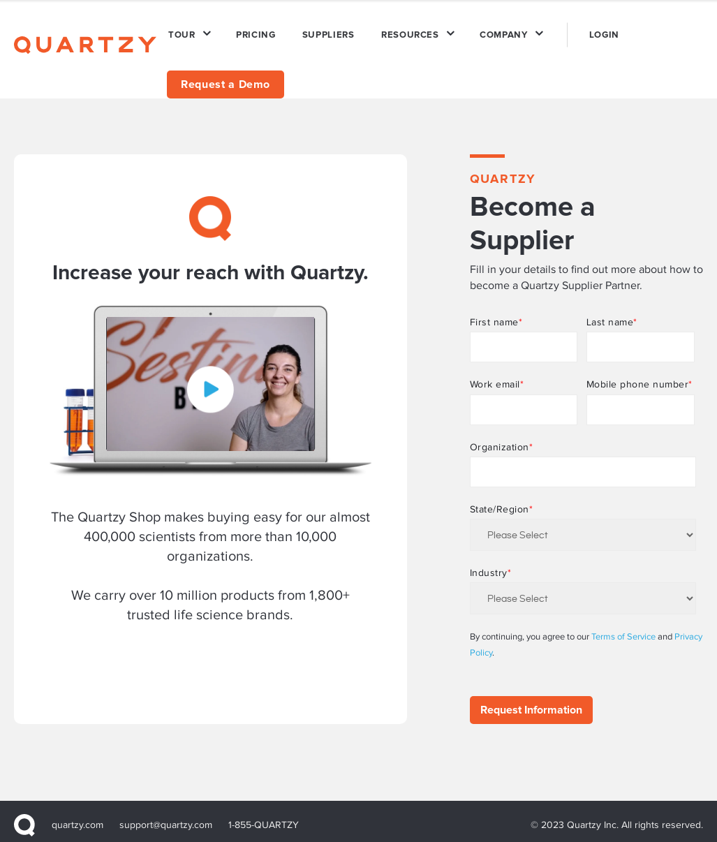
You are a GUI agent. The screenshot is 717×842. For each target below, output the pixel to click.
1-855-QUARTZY (263, 817)
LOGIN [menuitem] (585, 30)
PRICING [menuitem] (251, 30)
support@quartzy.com (166, 817)
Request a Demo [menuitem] (225, 76)
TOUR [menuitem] (180, 30)
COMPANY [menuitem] (489, 30)
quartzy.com (77, 817)
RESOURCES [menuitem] (399, 30)
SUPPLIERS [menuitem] (320, 30)
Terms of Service (623, 628)
